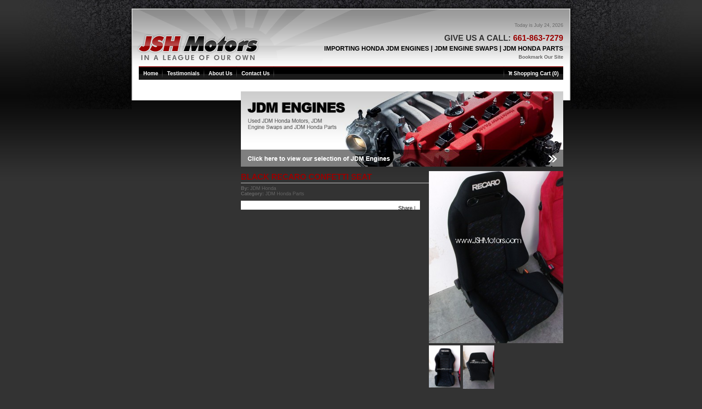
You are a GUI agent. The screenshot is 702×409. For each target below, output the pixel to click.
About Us (220, 73)
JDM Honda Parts (284, 193)
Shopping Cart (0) (533, 73)
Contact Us (255, 73)
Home (150, 73)
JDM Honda (263, 188)
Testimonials (183, 73)
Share (405, 208)
